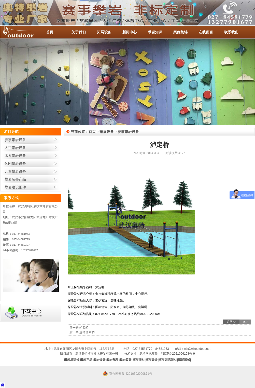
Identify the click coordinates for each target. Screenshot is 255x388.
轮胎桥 (84, 327)
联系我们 (231, 32)
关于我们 (79, 32)
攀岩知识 (155, 32)
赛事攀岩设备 (15, 140)
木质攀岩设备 (15, 156)
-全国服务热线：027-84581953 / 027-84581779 (23, 32)
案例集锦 (180, 32)
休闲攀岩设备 (15, 163)
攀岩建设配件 (15, 187)
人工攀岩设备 (15, 148)
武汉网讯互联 (148, 353)
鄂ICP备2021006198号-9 (178, 353)
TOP (245, 322)
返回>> (231, 322)
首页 (49, 32)
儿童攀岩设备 (15, 171)
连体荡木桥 (87, 332)
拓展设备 (104, 32)
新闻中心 (129, 32)
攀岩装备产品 (15, 179)
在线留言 (206, 32)
